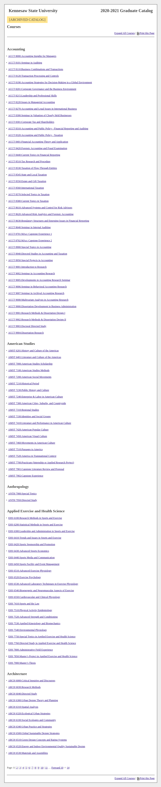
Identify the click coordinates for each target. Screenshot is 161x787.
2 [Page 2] (17, 767)
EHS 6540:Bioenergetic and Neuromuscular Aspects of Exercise (41, 590)
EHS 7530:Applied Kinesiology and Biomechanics (34, 623)
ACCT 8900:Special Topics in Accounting (29, 247)
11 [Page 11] (46, 767)
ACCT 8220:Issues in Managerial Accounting (31, 102)
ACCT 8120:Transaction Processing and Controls (33, 75)
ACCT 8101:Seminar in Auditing (25, 62)
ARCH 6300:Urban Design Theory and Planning (33, 700)
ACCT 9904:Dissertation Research (26, 332)
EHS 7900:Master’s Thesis (22, 662)
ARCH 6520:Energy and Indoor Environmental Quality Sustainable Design (46, 746)
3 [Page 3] (20, 767)
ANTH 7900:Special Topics (22, 493)
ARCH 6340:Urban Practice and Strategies (30, 726)
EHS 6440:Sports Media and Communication (31, 557)
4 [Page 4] (23, 767)
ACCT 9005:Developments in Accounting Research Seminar (39, 280)
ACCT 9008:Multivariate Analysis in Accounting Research (38, 299)
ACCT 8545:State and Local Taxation (27, 174)
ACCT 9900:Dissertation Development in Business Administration (42, 306)
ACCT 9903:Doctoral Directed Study (27, 326)
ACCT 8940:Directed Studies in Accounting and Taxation (37, 253)
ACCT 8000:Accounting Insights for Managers (32, 56)
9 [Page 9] (38, 767)
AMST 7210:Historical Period (23, 383)
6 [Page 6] (29, 767)
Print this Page (145, 33)
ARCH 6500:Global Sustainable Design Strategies (34, 733)
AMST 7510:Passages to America (25, 449)
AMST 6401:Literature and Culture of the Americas (34, 357)
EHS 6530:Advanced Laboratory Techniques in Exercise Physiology (43, 583)
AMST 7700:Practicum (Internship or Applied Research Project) (41, 462)
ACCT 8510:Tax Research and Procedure (29, 161)
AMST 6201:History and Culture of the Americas (33, 350)
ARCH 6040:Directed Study (22, 693)
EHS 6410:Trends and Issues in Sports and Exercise (34, 537)
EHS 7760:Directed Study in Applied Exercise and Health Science (42, 643)
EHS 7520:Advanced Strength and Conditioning (33, 616)
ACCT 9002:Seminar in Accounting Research (31, 273)
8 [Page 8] (35, 767)
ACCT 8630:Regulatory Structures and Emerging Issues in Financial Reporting (48, 220)
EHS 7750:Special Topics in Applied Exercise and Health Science (41, 636)
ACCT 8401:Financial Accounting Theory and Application (38, 141)
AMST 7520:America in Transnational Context (32, 455)
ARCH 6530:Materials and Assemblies (28, 753)
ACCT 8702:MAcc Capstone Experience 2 (30, 240)
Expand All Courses (124, 33)
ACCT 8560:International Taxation (26, 187)
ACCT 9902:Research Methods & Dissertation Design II (37, 319)
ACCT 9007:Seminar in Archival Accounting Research (36, 293)
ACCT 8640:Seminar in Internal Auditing (29, 227)
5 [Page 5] (26, 767)
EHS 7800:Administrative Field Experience (30, 649)
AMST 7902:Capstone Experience (25, 475)
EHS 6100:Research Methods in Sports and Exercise (35, 518)
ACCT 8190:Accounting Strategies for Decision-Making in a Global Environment (50, 82)
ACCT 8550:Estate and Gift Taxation (27, 181)
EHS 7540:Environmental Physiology (27, 629)
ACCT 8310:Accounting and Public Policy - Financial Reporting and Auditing (48, 128)
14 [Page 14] (68, 767)
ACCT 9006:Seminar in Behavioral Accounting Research (37, 286)
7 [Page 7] (32, 767)
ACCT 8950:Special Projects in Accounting (30, 260)
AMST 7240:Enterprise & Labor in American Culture (35, 396)
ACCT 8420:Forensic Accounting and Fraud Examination (37, 148)
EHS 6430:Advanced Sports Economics (28, 550)
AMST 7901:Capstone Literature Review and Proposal (36, 469)
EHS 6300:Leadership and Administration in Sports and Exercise (41, 531)
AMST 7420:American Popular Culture (28, 429)
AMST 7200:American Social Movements (29, 376)
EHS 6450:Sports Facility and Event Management (33, 564)
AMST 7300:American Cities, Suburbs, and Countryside (37, 403)
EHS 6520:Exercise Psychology (24, 577)
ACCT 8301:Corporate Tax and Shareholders (31, 121)
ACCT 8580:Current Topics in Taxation (28, 201)
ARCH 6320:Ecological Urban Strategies (29, 713)
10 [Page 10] (42, 767)
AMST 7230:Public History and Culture (28, 390)
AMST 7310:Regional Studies (23, 409)
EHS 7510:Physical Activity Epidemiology (30, 610)
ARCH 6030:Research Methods (24, 687)
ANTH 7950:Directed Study (22, 500)
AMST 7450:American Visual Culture (27, 436)
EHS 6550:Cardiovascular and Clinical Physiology (34, 597)
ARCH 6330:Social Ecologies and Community (32, 720)
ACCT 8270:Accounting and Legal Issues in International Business (42, 108)
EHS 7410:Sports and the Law (23, 603)
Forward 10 (57, 767)
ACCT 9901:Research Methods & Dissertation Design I (36, 312)
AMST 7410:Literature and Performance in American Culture (39, 423)
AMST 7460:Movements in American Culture (31, 442)
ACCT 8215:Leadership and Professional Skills (32, 95)
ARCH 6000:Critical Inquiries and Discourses (31, 680)
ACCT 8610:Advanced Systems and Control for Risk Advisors (40, 207)
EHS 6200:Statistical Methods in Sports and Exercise (35, 524)
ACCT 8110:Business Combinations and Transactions (35, 69)
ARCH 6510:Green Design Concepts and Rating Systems (37, 739)
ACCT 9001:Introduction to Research (27, 266)
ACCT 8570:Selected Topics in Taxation (28, 194)
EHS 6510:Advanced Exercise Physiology (29, 570)
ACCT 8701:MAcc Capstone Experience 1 (30, 233)
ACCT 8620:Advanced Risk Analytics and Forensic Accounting (40, 214)
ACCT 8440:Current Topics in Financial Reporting (34, 154)
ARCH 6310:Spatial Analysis (23, 706)
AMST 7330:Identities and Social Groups (29, 416)
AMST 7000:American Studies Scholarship (30, 363)
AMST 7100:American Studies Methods (28, 370)
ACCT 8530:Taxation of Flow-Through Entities (32, 168)
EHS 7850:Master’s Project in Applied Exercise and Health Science (42, 656)
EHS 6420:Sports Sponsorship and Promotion (31, 544)
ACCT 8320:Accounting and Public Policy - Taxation (35, 135)
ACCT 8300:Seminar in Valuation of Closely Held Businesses (40, 115)
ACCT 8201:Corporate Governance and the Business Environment (42, 89)
